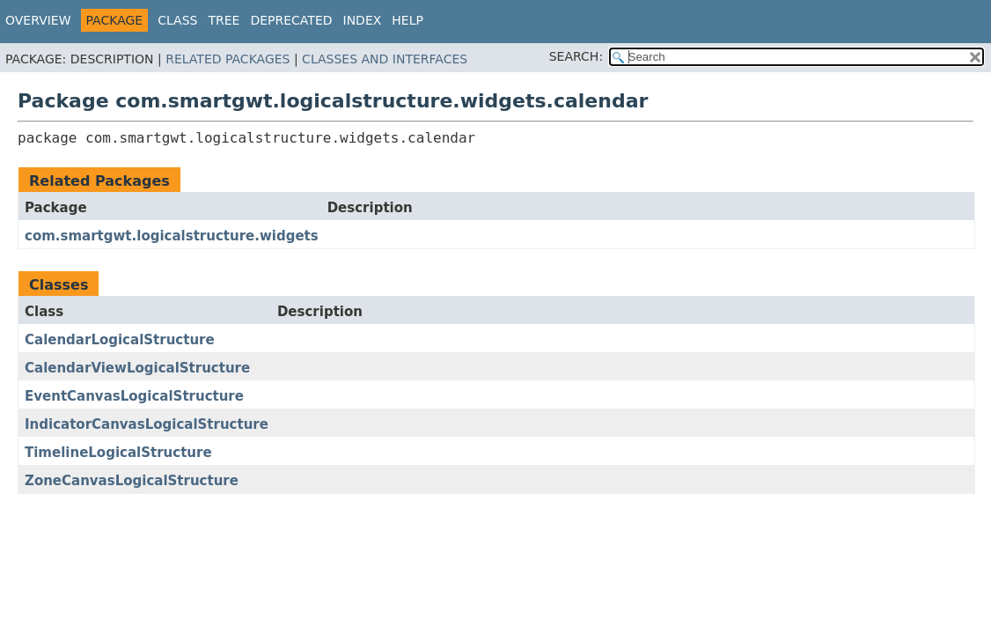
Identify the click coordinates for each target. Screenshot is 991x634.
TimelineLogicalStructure (118, 453)
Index (362, 20)
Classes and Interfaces (384, 59)
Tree (223, 20)
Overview (38, 20)
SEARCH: (576, 56)
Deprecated (291, 20)
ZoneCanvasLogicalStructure (132, 481)
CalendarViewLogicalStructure (137, 368)
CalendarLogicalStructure (120, 340)
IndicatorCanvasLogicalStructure (146, 424)
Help (407, 20)
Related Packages (227, 59)
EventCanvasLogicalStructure (134, 396)
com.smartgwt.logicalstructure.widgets (172, 236)
